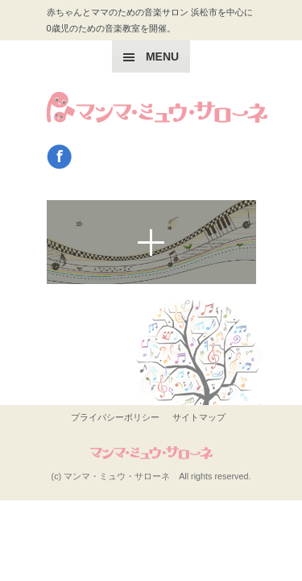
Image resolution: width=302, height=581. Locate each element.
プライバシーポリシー (115, 417)
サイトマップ (198, 417)
